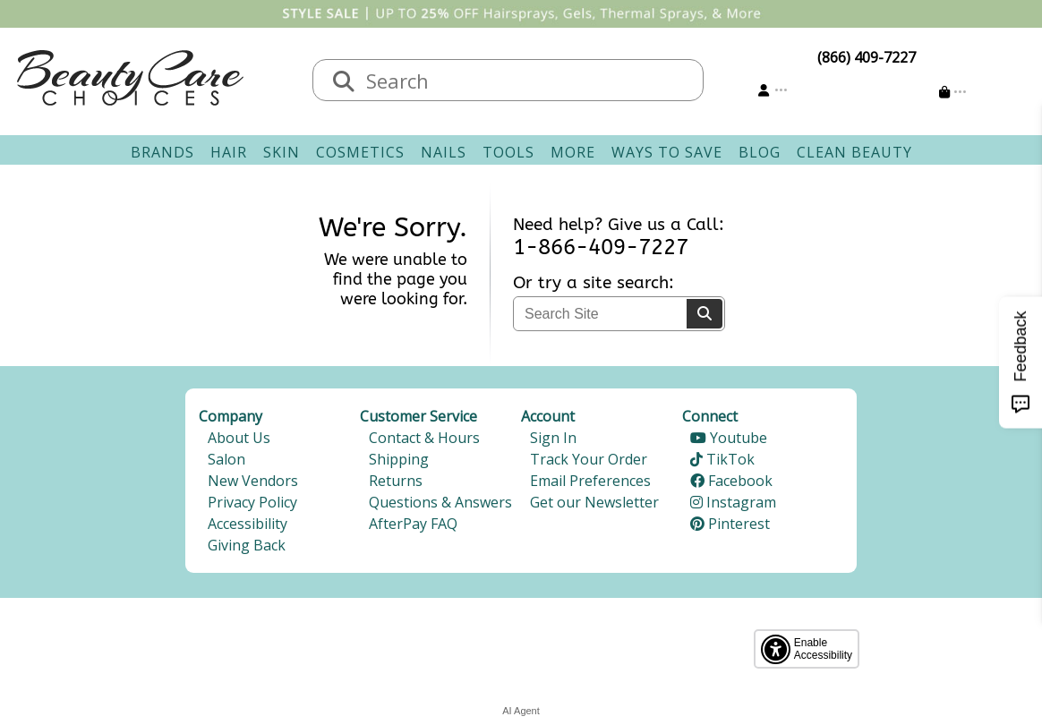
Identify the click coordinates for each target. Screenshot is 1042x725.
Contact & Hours (424, 438)
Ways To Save (666, 152)
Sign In (553, 438)
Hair (228, 152)
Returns (396, 480)
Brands (162, 152)
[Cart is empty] (953, 91)
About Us (239, 438)
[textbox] (526, 80)
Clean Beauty (854, 152)
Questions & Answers (440, 502)
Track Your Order (588, 459)
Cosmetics (360, 152)
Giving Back (247, 545)
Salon (226, 459)
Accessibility (247, 523)
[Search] (704, 313)
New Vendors (253, 480)
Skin (281, 152)
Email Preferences (590, 480)
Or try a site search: (593, 283)
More (573, 152)
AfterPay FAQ (413, 523)
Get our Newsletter (594, 502)
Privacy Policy (252, 502)
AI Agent (521, 710)
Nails (443, 152)
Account (548, 416)
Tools (508, 152)
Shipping (399, 459)
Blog (760, 152)
